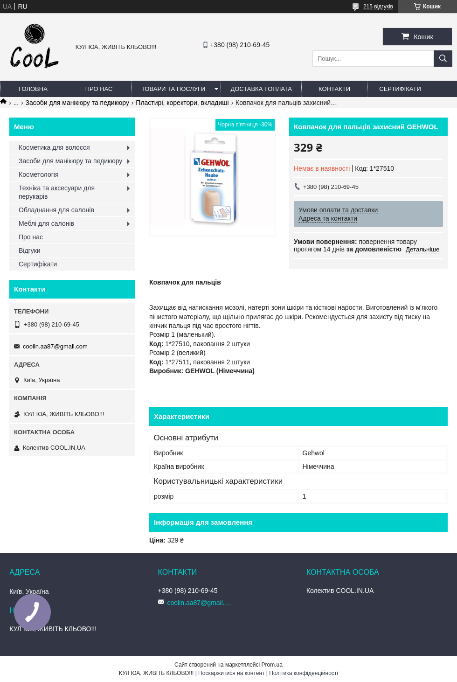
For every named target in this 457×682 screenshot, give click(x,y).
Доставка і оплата (261, 88)
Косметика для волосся (54, 147)
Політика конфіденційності (303, 673)
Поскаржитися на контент (231, 673)
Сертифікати (400, 88)
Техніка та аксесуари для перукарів (57, 192)
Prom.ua (272, 664)
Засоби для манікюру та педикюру (77, 102)
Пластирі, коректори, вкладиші (182, 102)
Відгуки (30, 250)
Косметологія (39, 174)
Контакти (334, 88)
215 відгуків (378, 6)
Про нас (99, 88)
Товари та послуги (173, 88)
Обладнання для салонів (56, 210)
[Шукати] (443, 58)
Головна (33, 88)
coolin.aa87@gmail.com (55, 346)
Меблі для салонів (46, 223)
